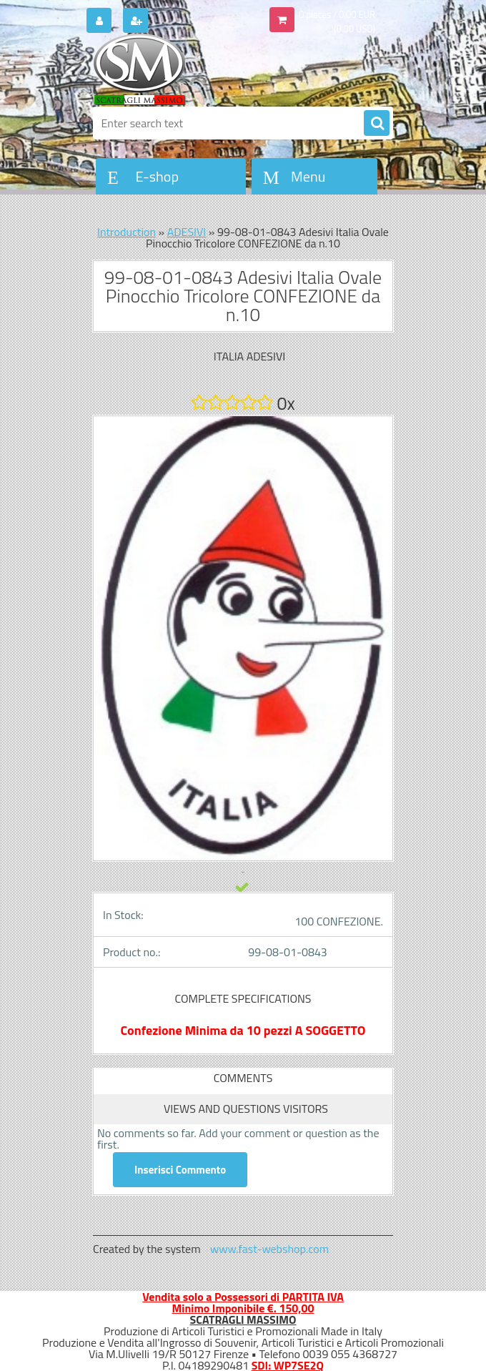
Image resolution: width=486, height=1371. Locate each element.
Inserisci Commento (180, 1169)
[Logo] (191, 69)
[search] (377, 123)
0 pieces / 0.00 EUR (337, 14)
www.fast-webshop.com (269, 1248)
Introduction (126, 231)
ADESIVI (187, 231)
